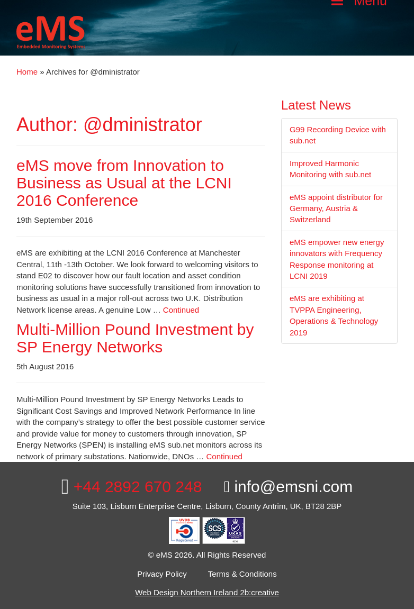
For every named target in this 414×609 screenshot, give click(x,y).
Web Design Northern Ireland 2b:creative (207, 592)
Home (27, 71)
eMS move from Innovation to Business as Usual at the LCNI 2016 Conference (124, 183)
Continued (181, 309)
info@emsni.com (288, 486)
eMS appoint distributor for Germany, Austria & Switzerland (336, 208)
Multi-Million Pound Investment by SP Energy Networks (135, 338)
